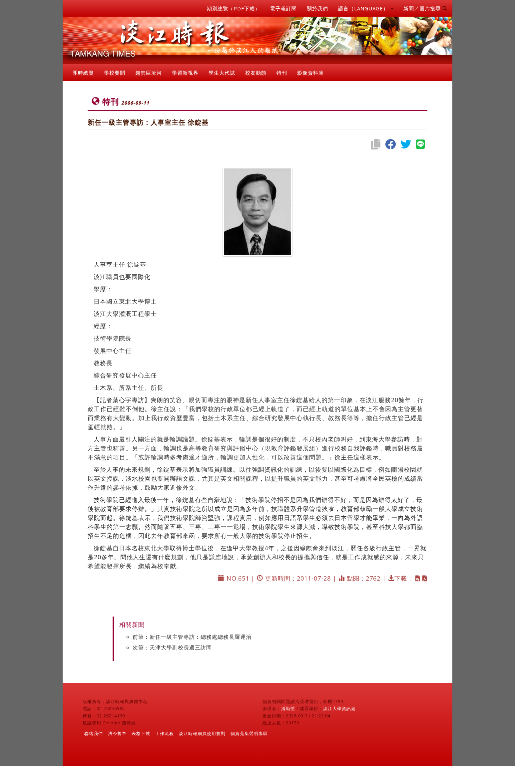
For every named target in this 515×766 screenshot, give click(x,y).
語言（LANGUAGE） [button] (365, 8)
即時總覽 (83, 72)
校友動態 (255, 72)
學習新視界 (185, 72)
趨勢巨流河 (148, 72)
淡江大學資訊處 (339, 708)
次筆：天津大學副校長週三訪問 (172, 647)
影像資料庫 (310, 72)
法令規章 (117, 733)
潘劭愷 (288, 708)
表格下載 (141, 733)
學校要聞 (114, 72)
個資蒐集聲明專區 (249, 733)
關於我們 (317, 8)
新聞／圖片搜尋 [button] (425, 8)
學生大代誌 (222, 72)
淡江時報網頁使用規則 (202, 733)
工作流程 (164, 733)
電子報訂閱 (283, 8)
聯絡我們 (93, 733)
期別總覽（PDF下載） (233, 8)
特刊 (281, 72)
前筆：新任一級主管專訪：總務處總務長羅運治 (192, 636)
